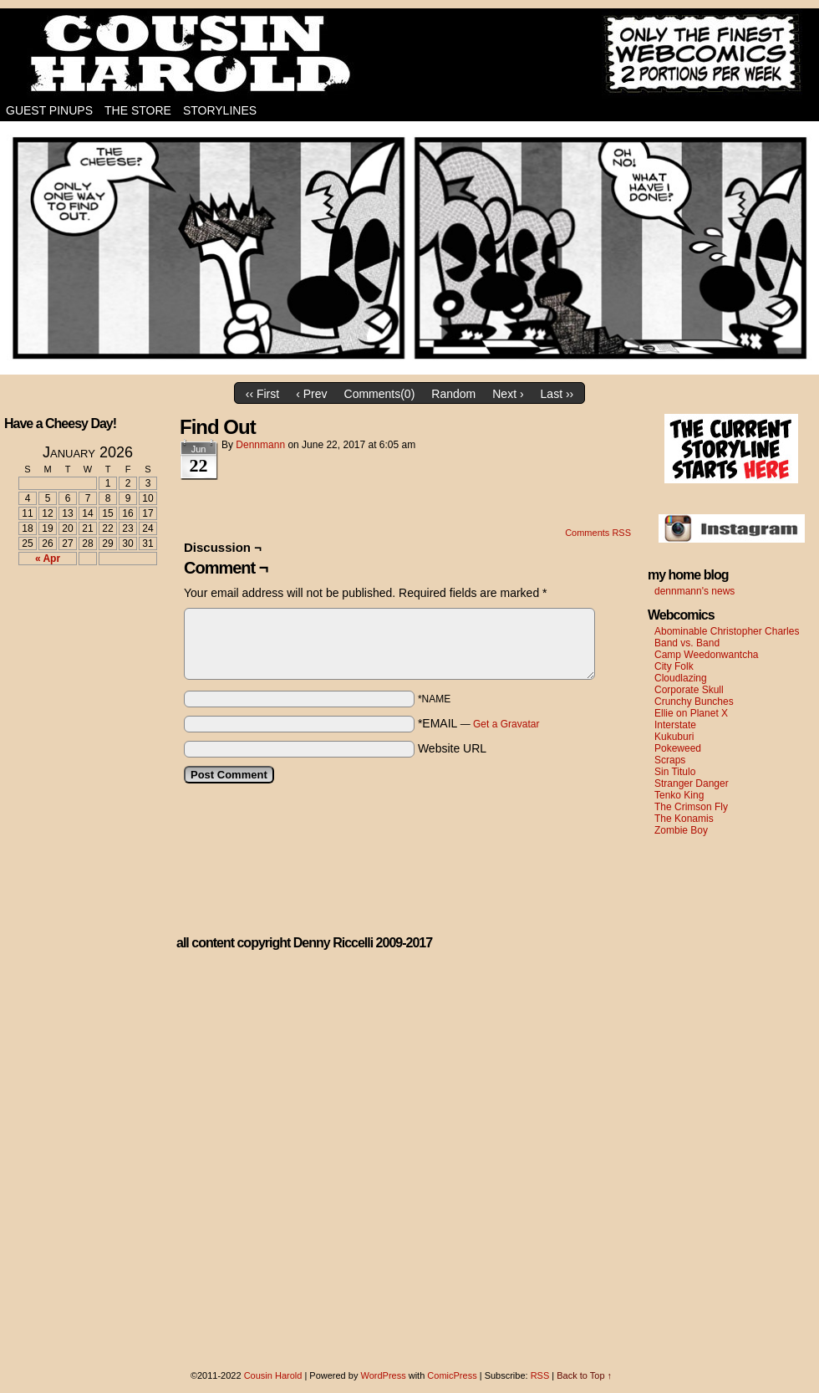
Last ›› (557, 394)
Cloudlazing (680, 678)
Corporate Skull (689, 690)
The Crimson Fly (691, 807)
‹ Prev (311, 394)
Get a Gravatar (506, 724)
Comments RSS (598, 533)
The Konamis (684, 818)
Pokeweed (677, 748)
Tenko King (679, 795)
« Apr (47, 558)
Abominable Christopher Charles (726, 631)
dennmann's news (694, 591)
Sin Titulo (674, 772)
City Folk (674, 666)
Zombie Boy (681, 830)
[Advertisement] (78, 639)
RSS (540, 1375)
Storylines (220, 110)
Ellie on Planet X (691, 713)
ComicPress (451, 1375)
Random (453, 394)
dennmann (260, 445)
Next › (507, 394)
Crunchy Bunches (694, 701)
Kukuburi (674, 736)
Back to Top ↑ (584, 1375)
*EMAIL (479, 723)
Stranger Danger (691, 783)
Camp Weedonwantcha (706, 655)
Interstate (675, 725)
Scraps (669, 760)
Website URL (452, 748)
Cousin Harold (409, 54)
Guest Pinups (49, 110)
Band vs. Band (687, 643)
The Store (137, 110)
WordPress (382, 1375)
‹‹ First (262, 394)
